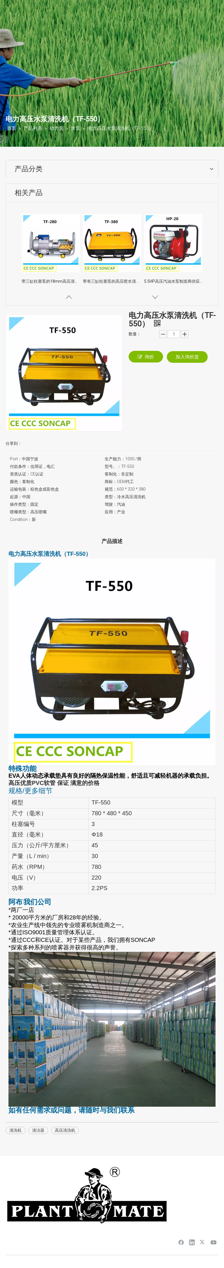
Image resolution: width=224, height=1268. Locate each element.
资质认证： (20, 474)
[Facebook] (181, 1242)
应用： (111, 512)
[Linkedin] (192, 1242)
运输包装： (20, 489)
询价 (146, 356)
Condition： (21, 519)
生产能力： (115, 459)
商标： (111, 481)
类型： (111, 496)
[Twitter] (202, 1242)
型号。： (113, 466)
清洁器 (38, 1130)
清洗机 (15, 1130)
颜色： (16, 481)
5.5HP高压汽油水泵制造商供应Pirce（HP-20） (173, 281)
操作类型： (20, 504)
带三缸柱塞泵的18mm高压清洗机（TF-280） (51, 281)
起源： (16, 496)
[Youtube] (213, 1242)
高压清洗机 (65, 1130)
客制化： (113, 474)
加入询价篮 (187, 357)
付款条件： (20, 466)
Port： (16, 459)
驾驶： (111, 504)
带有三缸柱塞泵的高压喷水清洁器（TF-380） (112, 281)
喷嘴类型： (20, 512)
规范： (111, 489)
